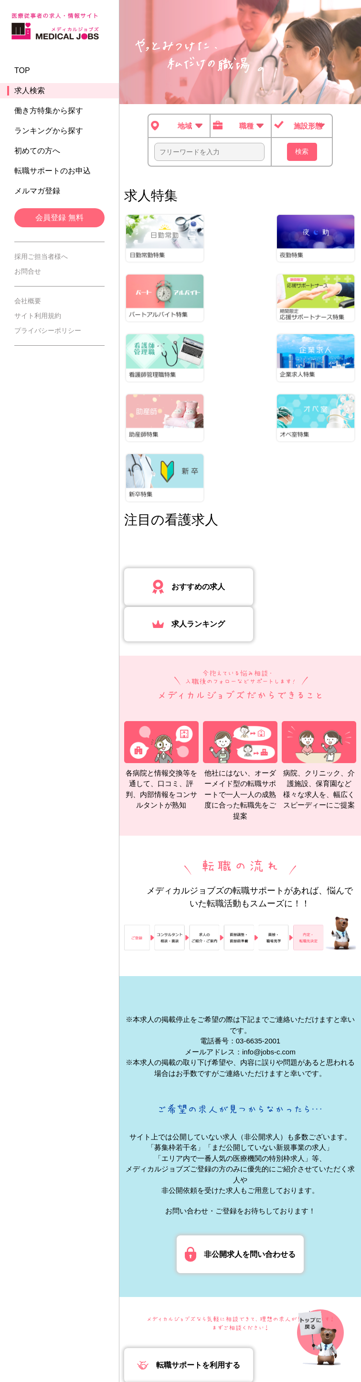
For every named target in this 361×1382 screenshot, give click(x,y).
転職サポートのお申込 (52, 174)
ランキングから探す (48, 133)
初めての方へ (37, 153)
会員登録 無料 (59, 220)
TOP (22, 73)
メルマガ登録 (37, 194)
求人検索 (29, 93)
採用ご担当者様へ (41, 259)
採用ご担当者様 (193, 1343)
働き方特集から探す (48, 113)
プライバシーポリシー (47, 333)
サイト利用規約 (37, 318)
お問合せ (27, 274)
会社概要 (27, 304)
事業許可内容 (251, 1343)
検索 (301, 151)
